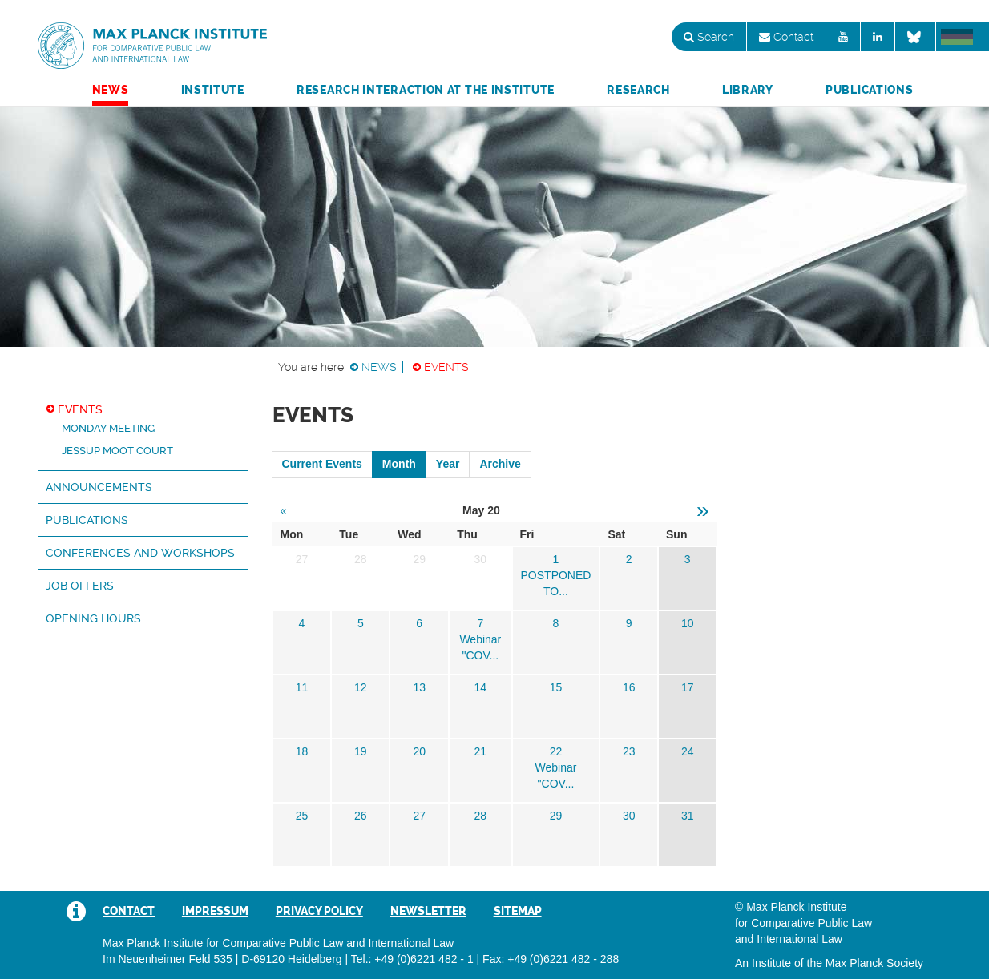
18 (302, 751)
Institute (212, 89)
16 (629, 687)
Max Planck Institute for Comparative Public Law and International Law (152, 46)
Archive (499, 463)
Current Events (322, 463)
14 (480, 687)
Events (446, 367)
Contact (786, 36)
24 (687, 751)
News (110, 89)
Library (747, 89)
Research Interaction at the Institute (426, 89)
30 (629, 815)
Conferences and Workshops (140, 552)
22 (556, 751)
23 (629, 751)
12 (360, 687)
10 (687, 623)
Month (399, 463)
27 (419, 815)
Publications (869, 89)
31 (687, 815)
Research (638, 89)
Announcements (99, 487)
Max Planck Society (874, 963)
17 (687, 687)
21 (480, 751)
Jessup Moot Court (117, 451)
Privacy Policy (319, 910)
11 (302, 687)
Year (448, 463)
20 (419, 751)
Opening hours (93, 618)
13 (419, 687)
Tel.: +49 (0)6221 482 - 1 (412, 959)
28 (480, 815)
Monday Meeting (108, 428)
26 (360, 815)
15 (556, 687)
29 (556, 815)
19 (360, 751)
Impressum (215, 910)
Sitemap (518, 910)
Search (709, 36)
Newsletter (428, 910)
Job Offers (80, 585)
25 (302, 815)
